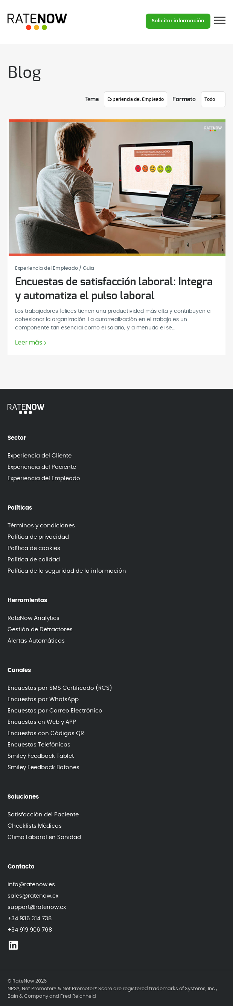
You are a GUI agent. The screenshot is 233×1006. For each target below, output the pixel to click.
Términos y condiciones (41, 525)
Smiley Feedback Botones (43, 767)
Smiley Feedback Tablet (41, 756)
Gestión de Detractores (40, 629)
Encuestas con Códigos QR (46, 733)
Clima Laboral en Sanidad (44, 837)
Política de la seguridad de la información (67, 571)
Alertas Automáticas (36, 641)
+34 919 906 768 (30, 930)
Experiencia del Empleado (44, 478)
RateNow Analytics (33, 618)
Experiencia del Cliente (40, 456)
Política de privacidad (38, 537)
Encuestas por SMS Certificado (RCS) (60, 688)
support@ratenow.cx (37, 907)
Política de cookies (34, 548)
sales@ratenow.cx (33, 896)
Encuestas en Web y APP (42, 722)
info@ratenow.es (31, 884)
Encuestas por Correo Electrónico (55, 711)
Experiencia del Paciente (42, 467)
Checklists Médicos (35, 826)
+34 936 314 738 (30, 918)
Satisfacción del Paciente (43, 814)
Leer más (28, 343)
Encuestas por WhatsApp (43, 699)
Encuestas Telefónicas (39, 745)
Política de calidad (34, 559)
